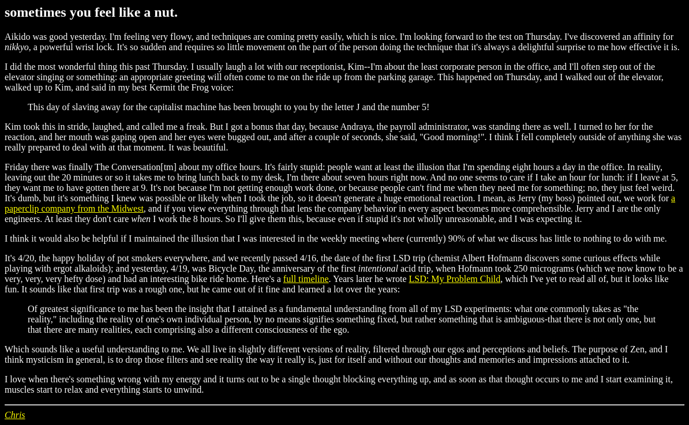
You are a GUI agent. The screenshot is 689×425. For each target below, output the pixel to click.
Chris (15, 415)
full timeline (306, 279)
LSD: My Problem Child (455, 279)
